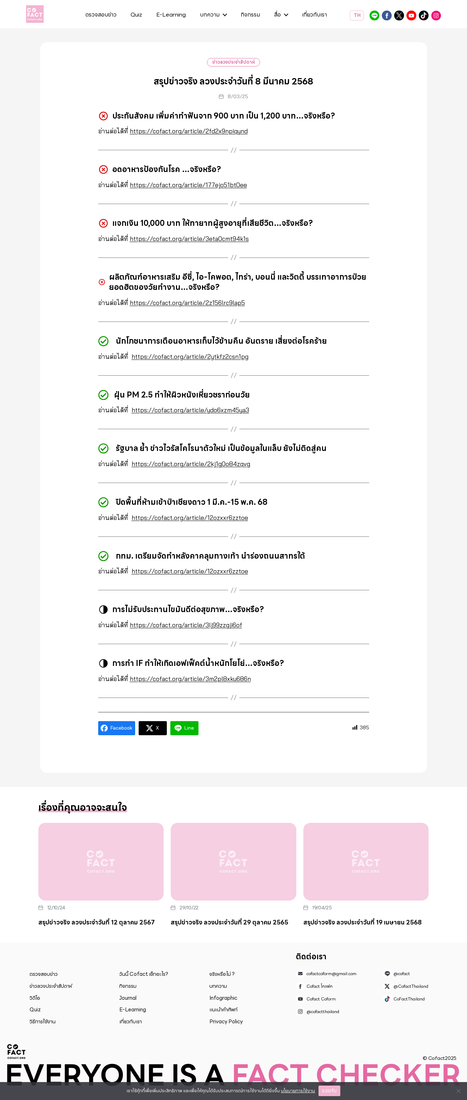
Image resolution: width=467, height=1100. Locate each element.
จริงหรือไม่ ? (222, 974)
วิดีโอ (35, 998)
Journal (128, 998)
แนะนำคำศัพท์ (223, 1009)
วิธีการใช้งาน (43, 1021)
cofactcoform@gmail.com (331, 973)
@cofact (374, 15)
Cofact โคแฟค (386, 15)
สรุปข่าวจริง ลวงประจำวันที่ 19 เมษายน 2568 (362, 922)
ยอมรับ (329, 1090)
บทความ (210, 15)
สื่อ (277, 15)
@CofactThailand (399, 15)
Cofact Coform (411, 15)
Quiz (136, 15)
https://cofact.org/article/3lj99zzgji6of (187, 625)
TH (357, 15)
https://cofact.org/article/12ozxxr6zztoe (191, 518)
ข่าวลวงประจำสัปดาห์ (233, 62)
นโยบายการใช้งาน (298, 1090)
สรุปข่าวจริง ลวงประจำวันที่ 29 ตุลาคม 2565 (229, 922)
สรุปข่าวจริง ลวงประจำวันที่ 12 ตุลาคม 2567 (96, 922)
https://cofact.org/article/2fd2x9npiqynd (189, 131)
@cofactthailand (436, 15)
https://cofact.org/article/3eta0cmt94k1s (191, 239)
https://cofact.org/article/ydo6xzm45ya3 (192, 410)
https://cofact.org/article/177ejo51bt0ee (189, 185)
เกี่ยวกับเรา (314, 15)
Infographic (223, 998)
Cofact (16, 1051)
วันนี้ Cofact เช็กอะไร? (143, 974)
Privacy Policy (226, 1021)
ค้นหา (335, 16)
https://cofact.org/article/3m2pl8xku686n (192, 679)
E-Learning (171, 15)
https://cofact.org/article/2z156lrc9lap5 (188, 303)
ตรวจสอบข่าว (101, 15)
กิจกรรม (250, 15)
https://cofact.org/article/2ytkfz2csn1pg (191, 356)
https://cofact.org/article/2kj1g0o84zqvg (192, 464)
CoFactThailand (423, 15)
